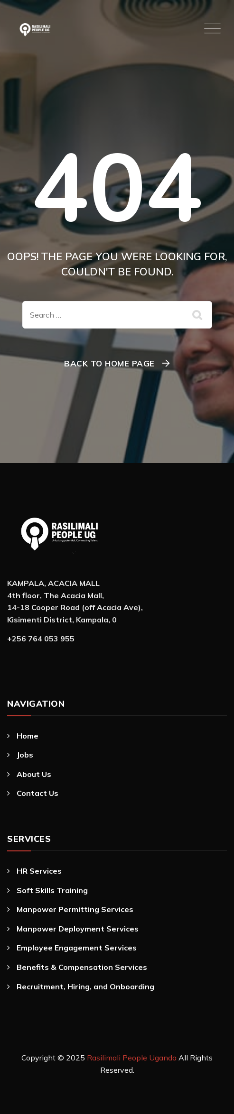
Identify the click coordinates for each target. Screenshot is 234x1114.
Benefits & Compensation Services (82, 967)
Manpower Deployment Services (78, 928)
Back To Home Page (109, 363)
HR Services (39, 871)
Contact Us (37, 793)
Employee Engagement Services (77, 947)
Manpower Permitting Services (75, 909)
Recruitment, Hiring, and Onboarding (85, 986)
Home (27, 735)
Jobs (25, 754)
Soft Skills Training (52, 890)
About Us (34, 774)
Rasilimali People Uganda (132, 1057)
